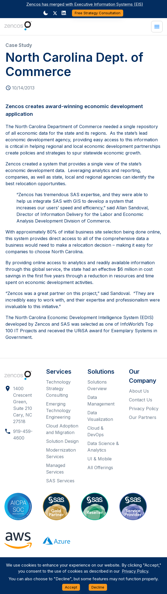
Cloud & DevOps (95, 431)
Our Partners (142, 417)
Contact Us (140, 399)
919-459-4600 (23, 435)
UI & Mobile (99, 458)
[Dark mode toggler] (46, 13)
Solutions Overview (97, 385)
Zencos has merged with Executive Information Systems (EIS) (84, 4)
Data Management (100, 401)
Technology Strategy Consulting (58, 388)
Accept (71, 587)
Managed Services (55, 469)
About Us (139, 391)
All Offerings (100, 467)
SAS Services (60, 480)
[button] (55, 13)
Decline (98, 587)
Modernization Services (61, 453)
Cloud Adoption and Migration (62, 429)
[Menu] (157, 26)
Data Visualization (100, 416)
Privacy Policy (144, 408)
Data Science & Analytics (103, 447)
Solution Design (62, 441)
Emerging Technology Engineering (58, 410)
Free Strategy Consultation (97, 13)
